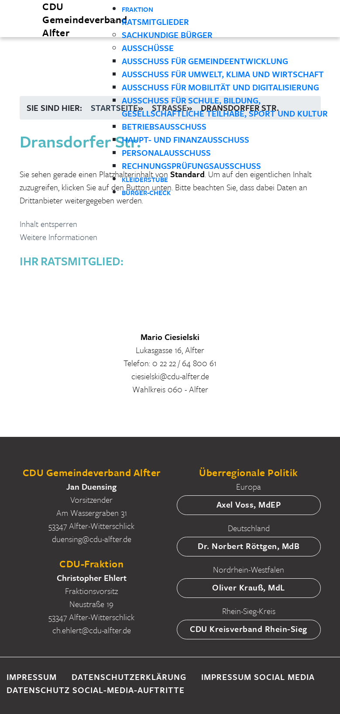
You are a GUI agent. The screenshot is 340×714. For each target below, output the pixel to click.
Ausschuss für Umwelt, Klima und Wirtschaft (223, 74)
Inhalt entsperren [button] (48, 224)
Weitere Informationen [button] (58, 237)
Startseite (114, 107)
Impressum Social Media (258, 677)
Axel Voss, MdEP (248, 504)
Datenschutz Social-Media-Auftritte (96, 690)
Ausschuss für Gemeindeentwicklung (205, 61)
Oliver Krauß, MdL (248, 587)
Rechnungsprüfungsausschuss (191, 166)
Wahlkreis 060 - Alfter (170, 389)
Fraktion (137, 9)
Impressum (32, 677)
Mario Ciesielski (170, 337)
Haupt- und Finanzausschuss (185, 139)
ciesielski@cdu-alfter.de (170, 376)
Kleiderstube (145, 179)
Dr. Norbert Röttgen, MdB (248, 546)
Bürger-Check (146, 192)
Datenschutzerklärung (129, 677)
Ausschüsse (148, 48)
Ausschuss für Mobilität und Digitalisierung (220, 87)
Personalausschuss (166, 152)
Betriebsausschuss (164, 126)
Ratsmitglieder (155, 21)
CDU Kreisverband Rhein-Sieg (248, 629)
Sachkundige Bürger (167, 35)
